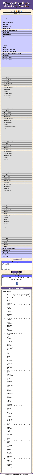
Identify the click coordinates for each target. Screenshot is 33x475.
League (5, 229)
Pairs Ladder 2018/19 (7, 114)
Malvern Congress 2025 (7, 22)
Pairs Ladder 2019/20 (7, 97)
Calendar (4, 45)
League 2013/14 (6, 207)
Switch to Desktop (17, 259)
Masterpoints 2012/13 (7, 225)
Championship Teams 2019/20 (8, 102)
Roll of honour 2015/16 (7, 163)
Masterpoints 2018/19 (7, 116)
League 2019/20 (6, 110)
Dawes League (5, 55)
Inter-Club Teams (6, 196)
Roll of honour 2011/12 (7, 232)
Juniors (4, 61)
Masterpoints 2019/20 (7, 112)
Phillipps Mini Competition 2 (8, 108)
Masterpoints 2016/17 (7, 161)
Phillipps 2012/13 (6, 227)
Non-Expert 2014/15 (7, 192)
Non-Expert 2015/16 (7, 178)
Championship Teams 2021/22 (8, 93)
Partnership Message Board (8, 43)
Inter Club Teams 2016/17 (8, 151)
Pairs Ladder (6, 223)
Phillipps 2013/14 (6, 199)
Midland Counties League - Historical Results (11, 53)
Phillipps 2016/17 (6, 157)
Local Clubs (5, 20)
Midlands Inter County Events (8, 49)
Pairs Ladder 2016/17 (7, 149)
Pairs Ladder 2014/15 (7, 184)
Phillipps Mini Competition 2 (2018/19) (10, 128)
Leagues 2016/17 (6, 159)
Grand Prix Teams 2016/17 (8, 155)
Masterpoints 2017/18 (7, 147)
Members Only (5, 41)
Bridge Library (5, 32)
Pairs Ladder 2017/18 (7, 145)
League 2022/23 (6, 85)
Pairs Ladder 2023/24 (7, 73)
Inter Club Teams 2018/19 (8, 122)
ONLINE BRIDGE (6, 28)
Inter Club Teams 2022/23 (8, 83)
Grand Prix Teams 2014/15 (8, 194)
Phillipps (5, 242)
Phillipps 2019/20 (6, 104)
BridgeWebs (5, 256)
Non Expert (5, 246)
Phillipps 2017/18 (6, 137)
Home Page (5, 15)
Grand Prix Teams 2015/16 (8, 170)
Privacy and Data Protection (8, 248)
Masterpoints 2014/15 (7, 186)
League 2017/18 (6, 143)
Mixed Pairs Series (7, 201)
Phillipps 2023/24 (6, 71)
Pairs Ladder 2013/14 (7, 209)
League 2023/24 (6, 77)
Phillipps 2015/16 (6, 165)
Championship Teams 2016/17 (8, 153)
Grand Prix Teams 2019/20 (8, 101)
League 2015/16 (6, 174)
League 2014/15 (6, 188)
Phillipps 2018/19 (6, 124)
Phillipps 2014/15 (6, 182)
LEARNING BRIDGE (6, 34)
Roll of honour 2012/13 (7, 215)
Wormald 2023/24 (7, 68)
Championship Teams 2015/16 (8, 166)
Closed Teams (6, 205)
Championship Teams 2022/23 (8, 87)
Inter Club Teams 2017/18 (8, 135)
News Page (5, 38)
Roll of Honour (5, 64)
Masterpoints (6, 244)
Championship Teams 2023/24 (8, 75)
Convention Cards (6, 26)
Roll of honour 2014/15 (7, 180)
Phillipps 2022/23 (6, 81)
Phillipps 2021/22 (6, 91)
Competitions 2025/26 (7, 57)
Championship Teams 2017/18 (8, 132)
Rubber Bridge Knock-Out (8, 230)
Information (5, 36)
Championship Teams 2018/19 (8, 118)
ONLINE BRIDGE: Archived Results (9, 30)
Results (4, 47)
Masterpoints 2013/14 (7, 211)
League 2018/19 (6, 130)
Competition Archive (7, 66)
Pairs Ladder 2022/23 (7, 79)
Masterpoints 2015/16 (7, 176)
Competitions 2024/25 (7, 59)
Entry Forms (5, 24)
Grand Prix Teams (6, 203)
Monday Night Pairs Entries (8, 18)
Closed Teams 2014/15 (7, 190)
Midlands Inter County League (9, 51)
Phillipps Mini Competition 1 (8, 106)
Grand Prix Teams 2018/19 (8, 120)
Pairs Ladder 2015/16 (7, 172)
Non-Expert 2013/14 (7, 213)
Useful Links (5, 252)
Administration (5, 254)
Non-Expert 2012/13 (7, 219)
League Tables (6, 238)
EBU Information (6, 250)
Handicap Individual (7, 89)
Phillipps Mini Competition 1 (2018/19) (10, 126)
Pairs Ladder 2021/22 (7, 95)
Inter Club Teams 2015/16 (8, 168)
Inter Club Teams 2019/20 (8, 99)
